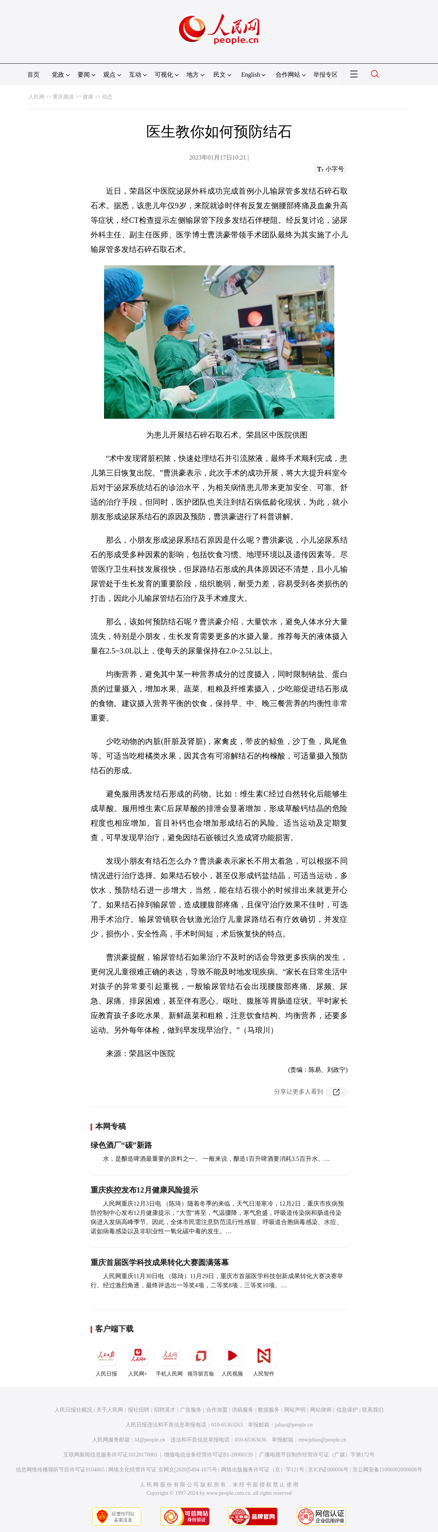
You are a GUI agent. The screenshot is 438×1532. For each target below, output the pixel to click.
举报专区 (325, 74)
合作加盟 (217, 1410)
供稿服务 (242, 1410)
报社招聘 (138, 1410)
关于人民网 (109, 1410)
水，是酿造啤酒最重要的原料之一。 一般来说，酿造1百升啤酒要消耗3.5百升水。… (216, 1158)
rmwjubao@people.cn (322, 1440)
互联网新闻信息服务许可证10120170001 (110, 1455)
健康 (88, 97)
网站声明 (295, 1410)
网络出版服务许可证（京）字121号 (262, 1470)
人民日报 (106, 1359)
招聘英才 (164, 1410)
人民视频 (232, 1359)
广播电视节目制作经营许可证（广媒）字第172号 (317, 1455)
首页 (33, 74)
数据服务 (268, 1410)
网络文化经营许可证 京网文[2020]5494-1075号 (162, 1470)
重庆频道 (63, 97)
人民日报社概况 (73, 1410)
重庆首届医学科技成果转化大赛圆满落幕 (160, 1262)
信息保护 (347, 1410)
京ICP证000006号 (328, 1470)
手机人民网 (169, 1359)
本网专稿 (110, 1126)
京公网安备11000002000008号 (387, 1470)
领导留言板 (200, 1359)
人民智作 (263, 1359)
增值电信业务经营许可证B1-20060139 (208, 1455)
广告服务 (191, 1410)
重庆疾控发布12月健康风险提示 (144, 1190)
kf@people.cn (150, 1440)
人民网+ (137, 1359)
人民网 (36, 97)
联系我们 (372, 1410)
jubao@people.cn (293, 1425)
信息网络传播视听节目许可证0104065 (60, 1470)
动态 (107, 97)
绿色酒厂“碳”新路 (121, 1145)
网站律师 (321, 1410)
